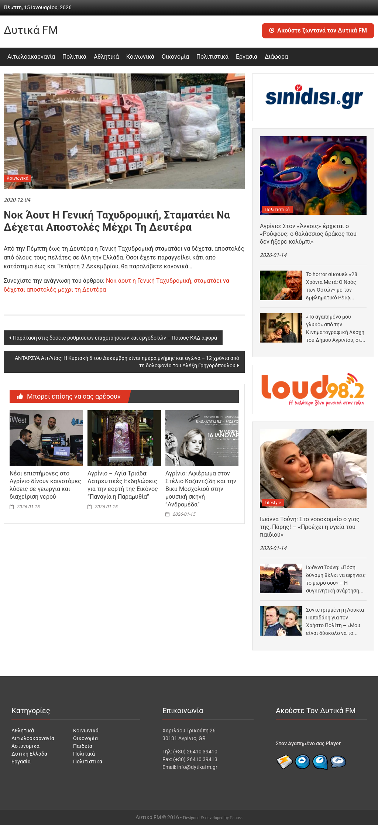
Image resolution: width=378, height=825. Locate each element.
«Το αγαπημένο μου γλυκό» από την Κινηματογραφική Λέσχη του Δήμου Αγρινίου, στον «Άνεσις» (336, 329)
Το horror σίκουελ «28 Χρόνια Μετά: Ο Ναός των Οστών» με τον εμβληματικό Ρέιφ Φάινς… (331, 286)
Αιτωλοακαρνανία (31, 56)
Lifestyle (273, 502)
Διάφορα (276, 56)
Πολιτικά (74, 56)
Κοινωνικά (140, 56)
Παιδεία (82, 746)
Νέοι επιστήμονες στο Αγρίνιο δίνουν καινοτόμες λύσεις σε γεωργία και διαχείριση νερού (45, 485)
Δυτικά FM (31, 30)
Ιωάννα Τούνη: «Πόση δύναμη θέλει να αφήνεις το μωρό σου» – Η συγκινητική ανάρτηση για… (336, 579)
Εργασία (246, 56)
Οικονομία (175, 56)
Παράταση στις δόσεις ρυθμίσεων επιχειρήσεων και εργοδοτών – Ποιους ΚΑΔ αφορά (115, 338)
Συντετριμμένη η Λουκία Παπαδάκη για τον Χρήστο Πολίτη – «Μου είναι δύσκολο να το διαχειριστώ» (335, 622)
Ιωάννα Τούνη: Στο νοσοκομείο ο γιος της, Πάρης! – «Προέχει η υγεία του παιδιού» (310, 527)
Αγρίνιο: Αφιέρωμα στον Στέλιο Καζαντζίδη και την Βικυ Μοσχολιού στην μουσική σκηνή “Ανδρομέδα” (200, 489)
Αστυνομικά (25, 746)
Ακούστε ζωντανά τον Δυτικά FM (318, 30)
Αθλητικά (106, 56)
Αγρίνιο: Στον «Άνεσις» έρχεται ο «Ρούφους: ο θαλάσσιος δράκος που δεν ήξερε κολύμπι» (308, 234)
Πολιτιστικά (212, 56)
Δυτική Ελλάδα (29, 754)
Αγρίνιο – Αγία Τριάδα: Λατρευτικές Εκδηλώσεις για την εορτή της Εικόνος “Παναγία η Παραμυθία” (122, 485)
